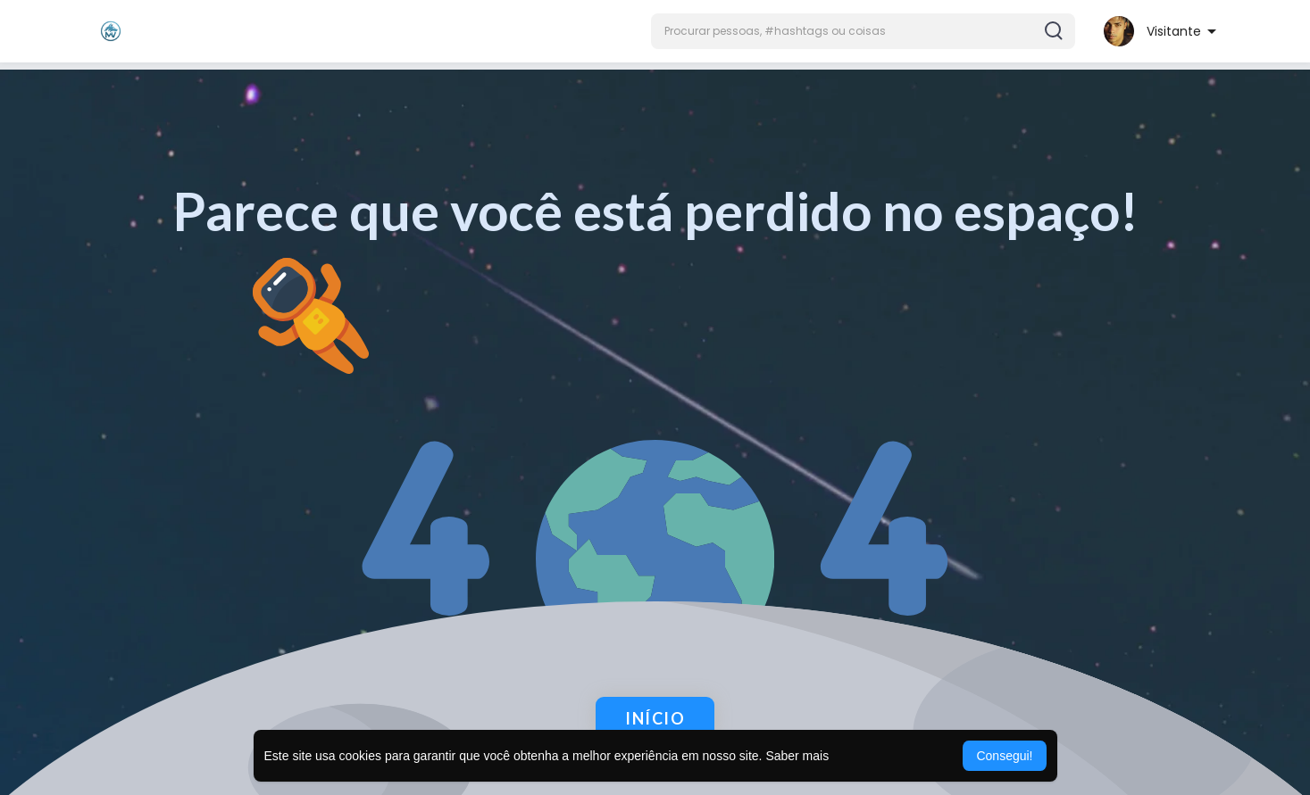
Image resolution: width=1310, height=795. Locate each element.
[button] (863, 31)
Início (655, 718)
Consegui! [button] (1004, 756)
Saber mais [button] (797, 756)
